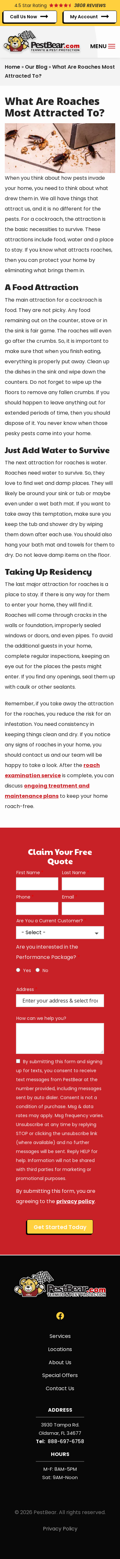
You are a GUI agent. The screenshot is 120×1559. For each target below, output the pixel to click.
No (45, 970)
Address (25, 989)
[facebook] (60, 1315)
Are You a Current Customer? (49, 921)
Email (68, 897)
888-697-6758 (66, 1441)
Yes (27, 970)
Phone (23, 897)
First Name (28, 873)
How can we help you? (41, 1018)
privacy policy (75, 1201)
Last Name (74, 873)
